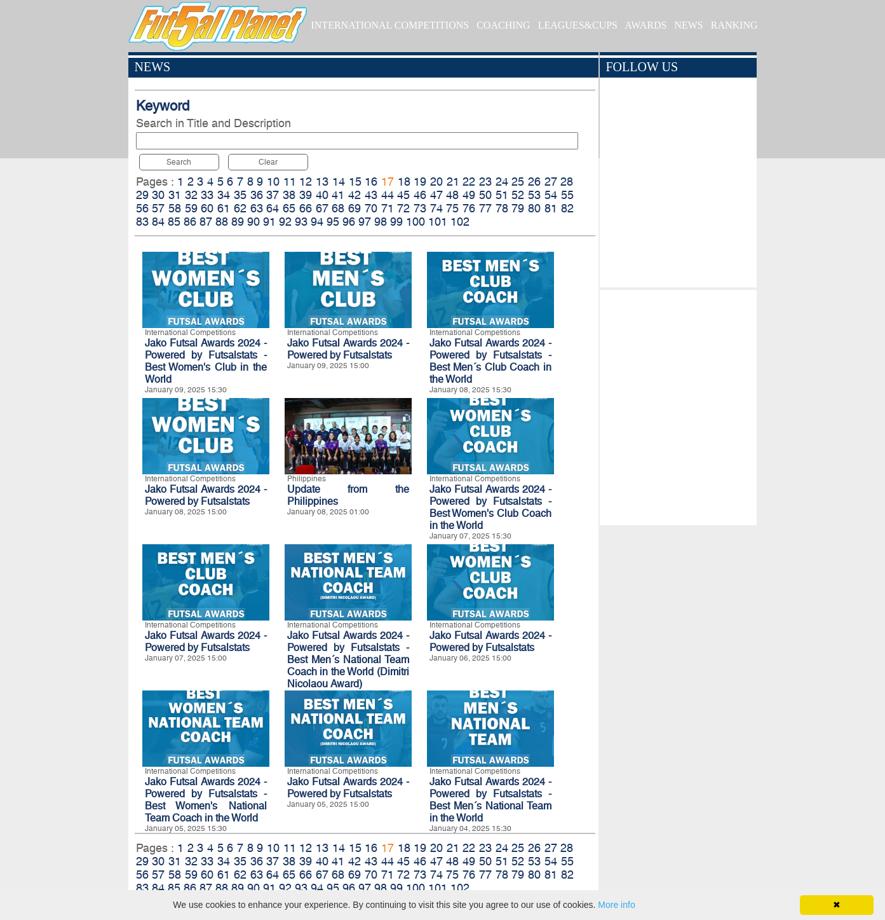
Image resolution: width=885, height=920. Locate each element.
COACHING (503, 25)
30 (158, 195)
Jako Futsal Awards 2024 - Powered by (490, 641)
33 (207, 195)
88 (221, 221)
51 (502, 195)
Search (178, 162)
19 (420, 181)
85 (174, 221)
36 (256, 195)
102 (460, 221)
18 (404, 181)
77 (485, 208)
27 (550, 181)
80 (534, 208)
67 (322, 208)
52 (517, 195)
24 (502, 181)
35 (240, 195)
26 (534, 181)
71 (387, 208)
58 (174, 208)
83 (142, 221)
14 (338, 181)
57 (158, 208)
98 (380, 221)
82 (567, 208)
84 (158, 221)
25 (517, 181)
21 (453, 181)
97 (364, 221)
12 (305, 181)
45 (403, 195)
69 (354, 208)
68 (338, 208)
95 (333, 221)
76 (469, 208)
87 (205, 221)
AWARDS (645, 25)
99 (396, 221)
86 (190, 221)
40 (322, 195)
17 (387, 181)
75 (452, 208)
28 (566, 181)
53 (534, 195)
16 (371, 181)
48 (452, 195)
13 (322, 181)
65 (289, 208)
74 (436, 208)
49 (469, 195)
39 (305, 195)
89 (237, 221)
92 (285, 221)
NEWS (688, 25)
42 (354, 195)
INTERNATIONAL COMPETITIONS (390, 25)
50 (485, 195)
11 (289, 181)
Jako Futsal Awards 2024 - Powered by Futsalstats (348, 349)
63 (256, 208)
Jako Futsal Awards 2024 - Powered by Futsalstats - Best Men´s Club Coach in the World (490, 361)
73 (420, 208)
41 (338, 195)
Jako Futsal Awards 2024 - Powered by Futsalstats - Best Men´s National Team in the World (490, 800)
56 (142, 208)
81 (550, 208)
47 (436, 195)
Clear (268, 162)
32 (191, 195)
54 (550, 195)
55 (567, 195)
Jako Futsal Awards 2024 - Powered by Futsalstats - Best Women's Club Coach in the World (490, 507)
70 (371, 208)
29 (142, 195)
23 (485, 181)
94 (317, 221)
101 (437, 221)
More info (616, 905)
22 (469, 181)
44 (387, 195)
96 (348, 221)
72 (403, 208)
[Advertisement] (678, 404)
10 (273, 181)
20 (436, 181)
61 (223, 208)
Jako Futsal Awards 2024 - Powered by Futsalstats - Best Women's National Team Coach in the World (206, 800)
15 (355, 181)
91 (269, 221)
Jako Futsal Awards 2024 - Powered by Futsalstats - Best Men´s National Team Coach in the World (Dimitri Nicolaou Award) (348, 659)
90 (253, 221)
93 (301, 221)
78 (502, 208)
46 (420, 195)
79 (517, 208)
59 (191, 208)
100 (415, 221)
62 (240, 208)
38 (289, 195)
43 (371, 195)
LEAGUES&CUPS (578, 25)
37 (272, 195)
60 (207, 208)
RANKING (734, 25)
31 (174, 195)
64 (272, 208)
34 (223, 195)
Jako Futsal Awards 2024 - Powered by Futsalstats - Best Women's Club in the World (206, 361)
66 (305, 208)
